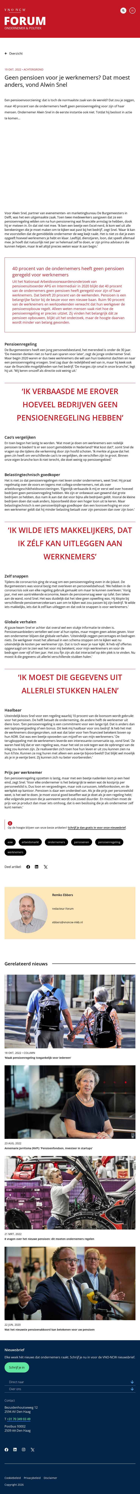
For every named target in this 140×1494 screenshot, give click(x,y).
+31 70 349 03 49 (18, 1419)
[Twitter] (45, 867)
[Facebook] (28, 867)
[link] (70, 1018)
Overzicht (14, 53)
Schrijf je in (17, 1367)
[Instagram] (24, 1449)
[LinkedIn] (37, 867)
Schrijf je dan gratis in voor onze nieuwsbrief (97, 827)
